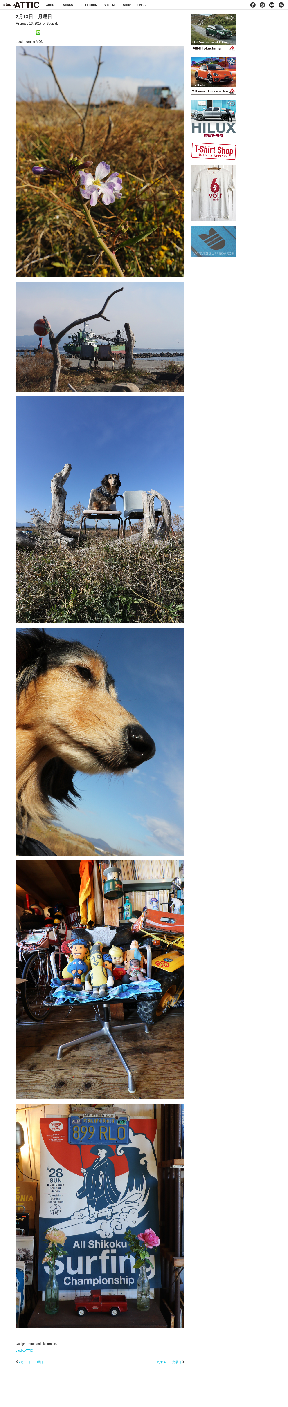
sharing (110, 5)
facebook (253, 5)
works (68, 5)
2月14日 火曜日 (169, 1362)
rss (282, 5)
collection (88, 5)
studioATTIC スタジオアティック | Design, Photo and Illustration (21, 5)
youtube (271, 5)
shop (127, 5)
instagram (262, 5)
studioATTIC (24, 1350)
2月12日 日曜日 (31, 1362)
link (142, 5)
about (51, 5)
